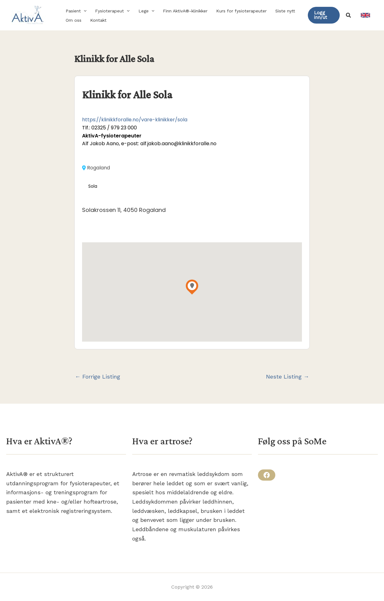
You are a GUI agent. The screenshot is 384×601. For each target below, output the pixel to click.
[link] (365, 15)
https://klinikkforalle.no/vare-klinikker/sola (134, 119)
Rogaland (96, 167)
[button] (83, 11)
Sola (92, 186)
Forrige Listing (97, 376)
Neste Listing (287, 376)
